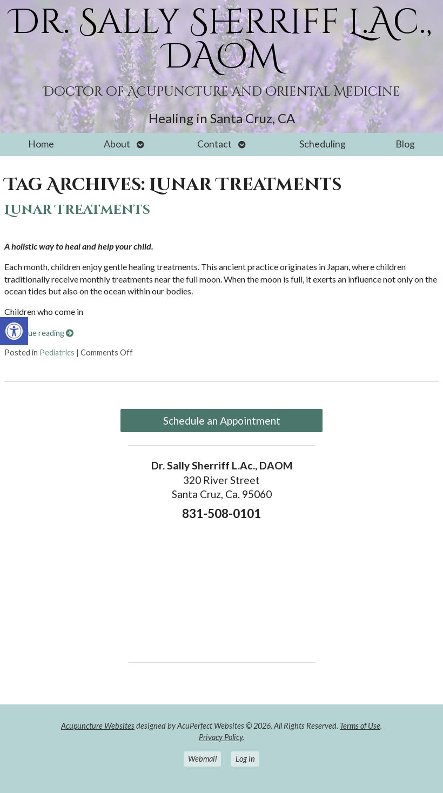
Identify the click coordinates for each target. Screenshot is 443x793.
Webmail (202, 758)
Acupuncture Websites (98, 725)
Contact (214, 144)
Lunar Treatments (77, 210)
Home (41, 144)
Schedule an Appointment (221, 420)
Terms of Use (360, 725)
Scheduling (322, 144)
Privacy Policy (221, 737)
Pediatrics (57, 352)
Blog (405, 144)
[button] (14, 331)
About (117, 144)
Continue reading (38, 333)
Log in (245, 758)
